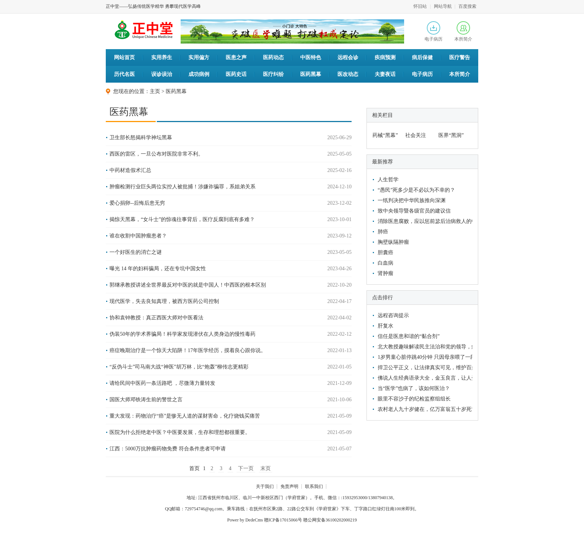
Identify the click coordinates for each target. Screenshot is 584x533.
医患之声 (236, 57)
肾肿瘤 (385, 273)
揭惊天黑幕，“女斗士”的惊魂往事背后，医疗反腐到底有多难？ (182, 219)
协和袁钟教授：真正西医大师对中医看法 (156, 317)
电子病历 (433, 31)
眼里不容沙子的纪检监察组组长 (414, 399)
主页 (155, 91)
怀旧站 (420, 6)
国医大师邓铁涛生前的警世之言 (146, 399)
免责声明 (289, 486)
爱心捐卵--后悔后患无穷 (137, 203)
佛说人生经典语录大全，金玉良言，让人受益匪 (424, 378)
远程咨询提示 (393, 315)
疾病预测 (385, 57)
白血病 (385, 263)
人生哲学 (388, 179)
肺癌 (383, 231)
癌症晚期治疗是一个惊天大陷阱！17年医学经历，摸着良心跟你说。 (188, 350)
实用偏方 (198, 57)
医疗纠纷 (273, 74)
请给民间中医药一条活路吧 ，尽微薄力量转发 (162, 383)
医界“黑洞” (451, 135)
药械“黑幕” (385, 135)
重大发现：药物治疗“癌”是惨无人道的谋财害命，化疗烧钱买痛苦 (185, 416)
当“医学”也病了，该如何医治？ (414, 388)
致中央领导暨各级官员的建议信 (414, 211)
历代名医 (124, 74)
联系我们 (314, 486)
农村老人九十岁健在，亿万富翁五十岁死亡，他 (424, 409)
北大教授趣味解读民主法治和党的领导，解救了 (424, 347)
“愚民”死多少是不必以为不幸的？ (416, 190)
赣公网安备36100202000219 (330, 520)
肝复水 (385, 326)
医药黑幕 (310, 74)
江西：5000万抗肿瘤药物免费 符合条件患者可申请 (168, 448)
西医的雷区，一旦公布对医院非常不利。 (156, 154)
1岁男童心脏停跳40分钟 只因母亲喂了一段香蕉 (424, 357)
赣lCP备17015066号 (283, 520)
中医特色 (310, 57)
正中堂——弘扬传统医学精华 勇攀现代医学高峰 (153, 6)
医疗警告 (459, 57)
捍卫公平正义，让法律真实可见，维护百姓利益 (424, 367)
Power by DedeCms (245, 520)
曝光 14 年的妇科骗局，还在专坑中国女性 (158, 268)
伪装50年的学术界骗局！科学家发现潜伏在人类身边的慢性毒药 (183, 334)
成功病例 (198, 74)
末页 (265, 468)
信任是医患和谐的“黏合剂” (408, 336)
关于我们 (265, 486)
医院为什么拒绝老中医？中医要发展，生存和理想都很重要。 (180, 432)
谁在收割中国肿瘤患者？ (138, 236)
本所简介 (463, 31)
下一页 (246, 468)
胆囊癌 (385, 252)
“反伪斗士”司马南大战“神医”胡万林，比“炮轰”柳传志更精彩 (179, 367)
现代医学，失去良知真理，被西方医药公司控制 (164, 301)
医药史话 (236, 74)
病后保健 (422, 57)
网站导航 (443, 6)
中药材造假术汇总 (130, 170)
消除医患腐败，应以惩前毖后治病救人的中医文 (424, 221)
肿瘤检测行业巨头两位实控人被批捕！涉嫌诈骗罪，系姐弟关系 (183, 186)
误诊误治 (161, 74)
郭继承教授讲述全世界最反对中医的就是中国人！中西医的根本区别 (188, 285)
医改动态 (347, 74)
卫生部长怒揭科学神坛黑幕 (141, 137)
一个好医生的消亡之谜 (136, 252)
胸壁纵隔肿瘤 (393, 242)
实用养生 (161, 57)
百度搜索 (467, 6)
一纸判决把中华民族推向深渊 (411, 200)
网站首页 (124, 57)
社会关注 (415, 135)
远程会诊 (347, 57)
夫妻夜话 (385, 74)
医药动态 (273, 57)
